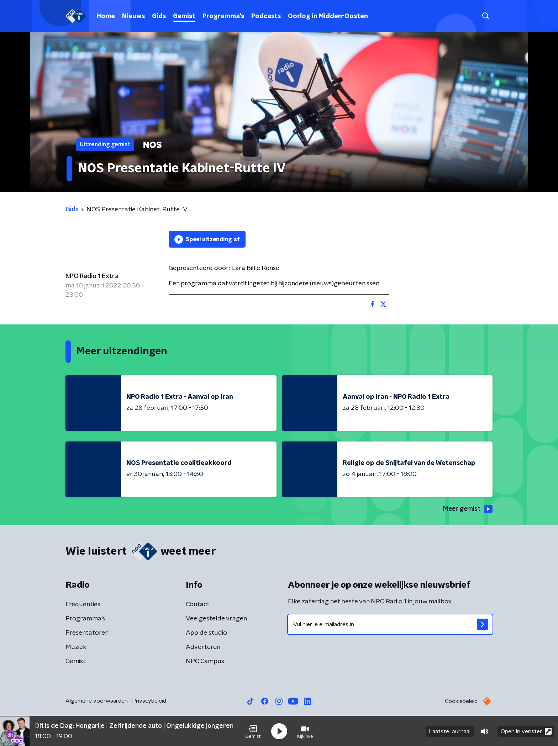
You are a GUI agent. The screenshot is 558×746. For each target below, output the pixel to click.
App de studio (206, 633)
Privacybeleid (149, 701)
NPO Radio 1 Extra (92, 276)
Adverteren (203, 647)
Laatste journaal (449, 731)
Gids (159, 16)
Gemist (184, 16)
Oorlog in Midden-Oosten (328, 16)
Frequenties (82, 604)
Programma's (223, 16)
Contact (198, 604)
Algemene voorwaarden (96, 701)
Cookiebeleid (461, 701)
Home (105, 16)
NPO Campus (205, 661)
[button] (253, 731)
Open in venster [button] (526, 731)
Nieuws (133, 16)
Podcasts (266, 16)
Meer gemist (467, 509)
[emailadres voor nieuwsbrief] (390, 624)
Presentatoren (87, 633)
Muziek (75, 647)
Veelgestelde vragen (216, 618)
